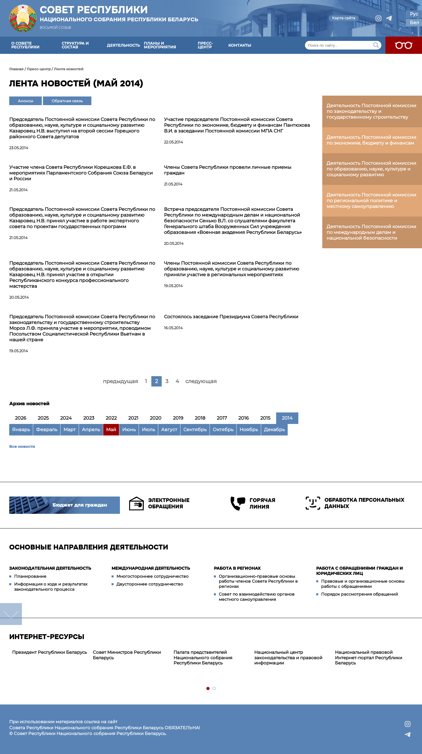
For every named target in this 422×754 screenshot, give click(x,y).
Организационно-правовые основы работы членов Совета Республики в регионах (258, 581)
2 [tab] (214, 688)
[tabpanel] (49, 652)
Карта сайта (343, 18)
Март (69, 429)
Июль (148, 429)
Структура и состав (75, 45)
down (11, 614)
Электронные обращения (159, 503)
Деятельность (123, 45)
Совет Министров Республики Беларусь (127, 654)
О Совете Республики (25, 45)
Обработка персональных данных (355, 503)
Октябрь (223, 429)
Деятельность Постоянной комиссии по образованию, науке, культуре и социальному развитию (371, 168)
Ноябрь (249, 429)
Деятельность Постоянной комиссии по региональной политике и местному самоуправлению (371, 200)
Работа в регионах (237, 568)
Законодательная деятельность (50, 568)
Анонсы (25, 100)
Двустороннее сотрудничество (149, 584)
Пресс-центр (205, 45)
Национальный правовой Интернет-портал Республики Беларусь (368, 657)
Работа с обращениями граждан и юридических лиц (359, 571)
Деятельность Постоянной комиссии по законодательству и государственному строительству (371, 111)
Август (169, 429)
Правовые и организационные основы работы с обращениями (362, 584)
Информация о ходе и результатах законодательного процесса (50, 586)
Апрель (91, 429)
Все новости (22, 446)
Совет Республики (119, 13)
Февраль (46, 429)
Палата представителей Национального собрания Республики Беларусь (203, 657)
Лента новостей (69, 69)
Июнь (129, 429)
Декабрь (274, 429)
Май (111, 429)
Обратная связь (67, 100)
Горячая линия (253, 504)
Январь (21, 429)
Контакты (239, 45)
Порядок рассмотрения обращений (359, 594)
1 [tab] (208, 688)
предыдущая (120, 381)
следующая (201, 381)
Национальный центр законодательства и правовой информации (288, 657)
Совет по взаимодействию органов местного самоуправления (257, 597)
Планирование (30, 576)
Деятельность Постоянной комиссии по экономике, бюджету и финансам (371, 140)
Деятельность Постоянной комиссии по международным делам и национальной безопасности (371, 232)
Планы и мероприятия (160, 45)
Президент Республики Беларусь (49, 652)
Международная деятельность (151, 568)
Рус (414, 14)
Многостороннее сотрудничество (152, 576)
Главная (16, 69)
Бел (414, 22)
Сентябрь (195, 429)
